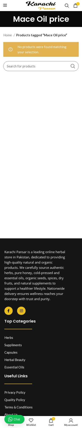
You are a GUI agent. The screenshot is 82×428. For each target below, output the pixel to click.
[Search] (67, 5)
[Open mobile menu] (5, 5)
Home (7, 35)
